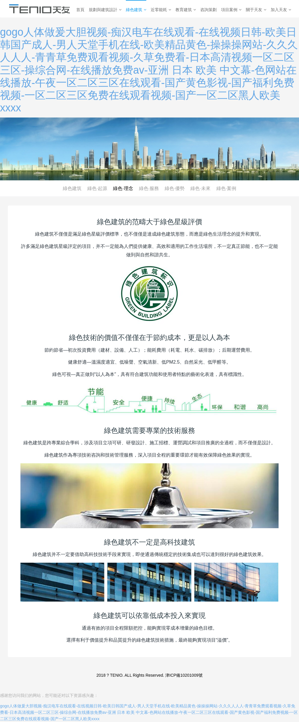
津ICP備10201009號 (184, 675)
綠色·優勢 (175, 188)
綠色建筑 (136, 9)
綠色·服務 (149, 188)
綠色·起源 (97, 188)
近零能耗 (161, 9)
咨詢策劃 (208, 9)
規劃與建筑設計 (105, 9)
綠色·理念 (123, 188)
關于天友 (256, 9)
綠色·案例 (226, 188)
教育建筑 (185, 9)
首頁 (80, 9)
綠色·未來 (200, 188)
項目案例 (231, 9)
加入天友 (281, 9)
